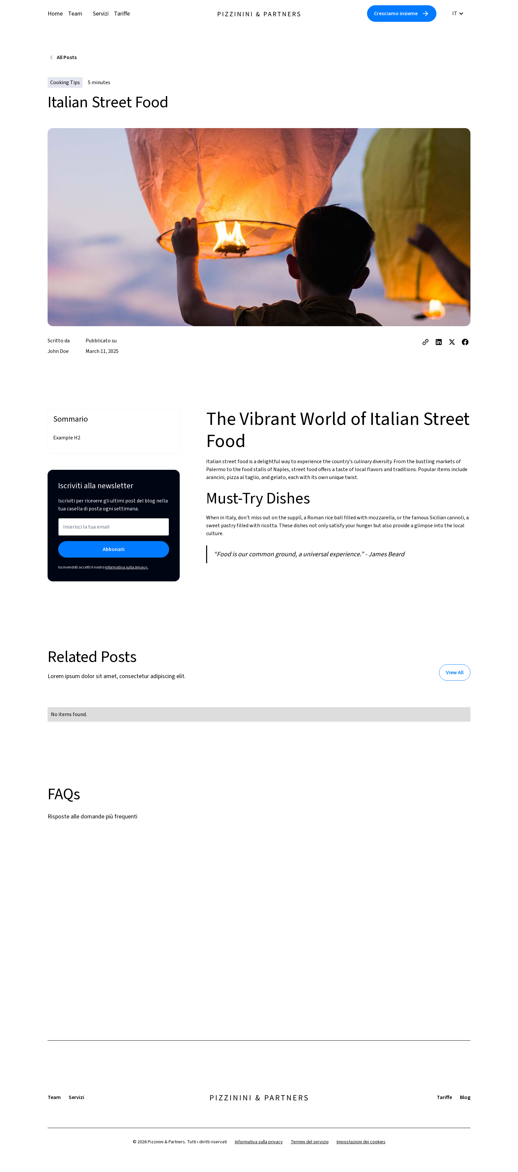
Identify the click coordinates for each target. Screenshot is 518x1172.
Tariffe (122, 14)
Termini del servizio (310, 1142)
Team (75, 14)
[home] (259, 13)
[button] (458, 13)
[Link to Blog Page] (454, 672)
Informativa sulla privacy (259, 1142)
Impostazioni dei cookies (361, 1142)
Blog (465, 1097)
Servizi (101, 14)
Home (55, 14)
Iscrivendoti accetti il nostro (103, 567)
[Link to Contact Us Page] (401, 13)
